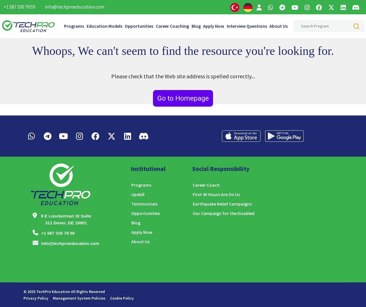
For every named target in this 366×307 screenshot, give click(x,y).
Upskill (137, 194)
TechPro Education (53, 291)
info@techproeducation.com (74, 7)
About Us (278, 26)
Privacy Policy (35, 298)
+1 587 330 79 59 (19, 7)
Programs (74, 26)
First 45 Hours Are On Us (216, 194)
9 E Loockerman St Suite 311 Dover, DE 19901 (66, 219)
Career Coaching (172, 26)
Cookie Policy (122, 298)
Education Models (104, 26)
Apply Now (213, 26)
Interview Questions (247, 26)
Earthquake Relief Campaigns (222, 204)
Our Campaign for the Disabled (223, 213)
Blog (196, 26)
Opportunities (139, 26)
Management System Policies (79, 298)
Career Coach (206, 185)
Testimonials (144, 204)
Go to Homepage (183, 98)
